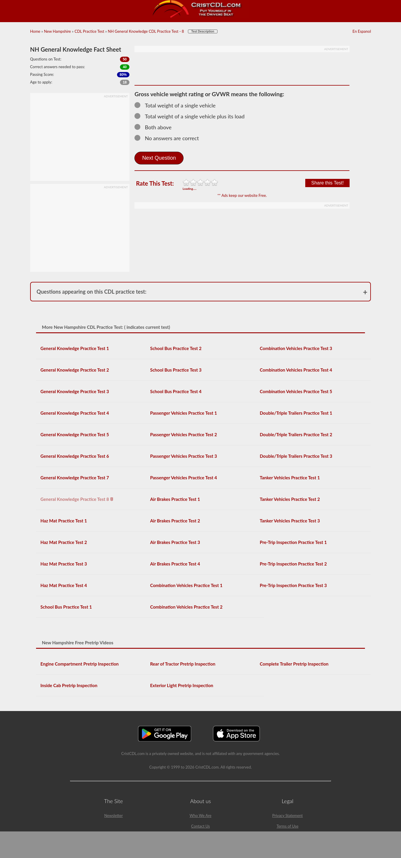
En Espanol (362, 31)
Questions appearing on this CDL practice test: (92, 291)
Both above (155, 127)
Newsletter (113, 815)
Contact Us (200, 826)
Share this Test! (327, 182)
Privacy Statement (287, 815)
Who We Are (201, 815)
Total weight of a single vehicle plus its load (192, 116)
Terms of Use (287, 826)
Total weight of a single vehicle (177, 105)
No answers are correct (169, 138)
